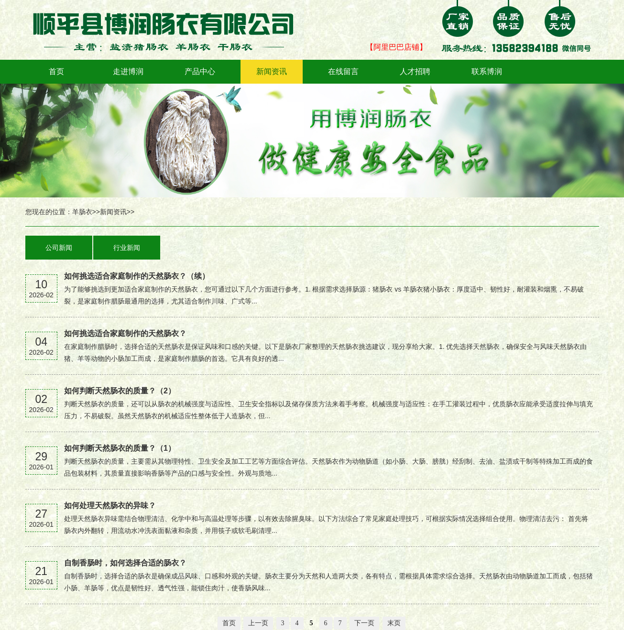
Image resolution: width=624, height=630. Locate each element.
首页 (56, 71)
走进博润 (128, 71)
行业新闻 (126, 247)
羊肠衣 (82, 212)
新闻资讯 (271, 71)
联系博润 (486, 71)
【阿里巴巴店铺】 (396, 47)
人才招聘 (415, 71)
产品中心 (200, 71)
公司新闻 (58, 247)
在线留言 (343, 71)
